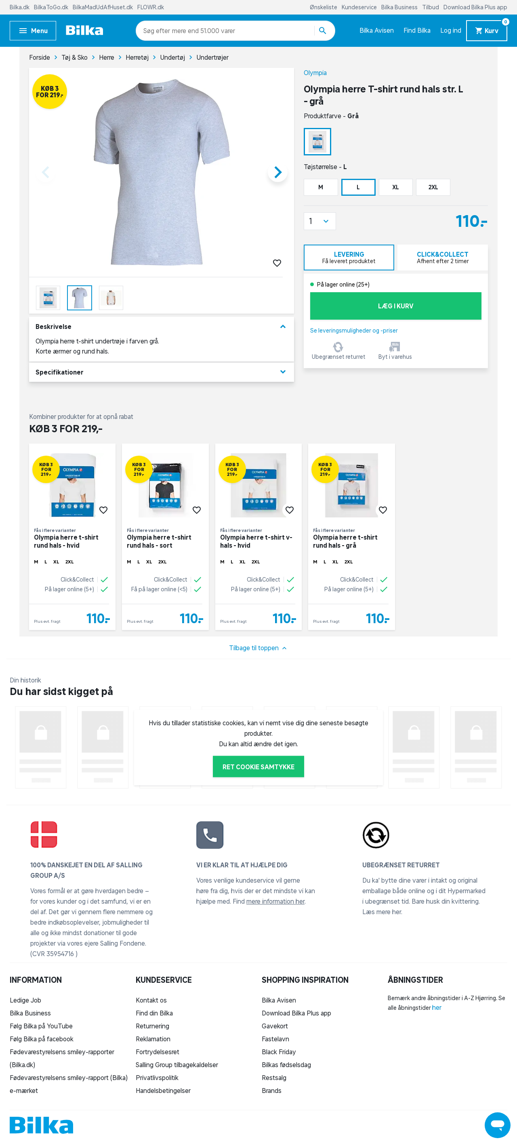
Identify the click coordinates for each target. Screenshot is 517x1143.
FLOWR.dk (150, 7)
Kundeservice (360, 7)
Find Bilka (417, 30)
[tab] (349, 257)
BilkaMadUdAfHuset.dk (103, 7)
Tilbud (431, 7)
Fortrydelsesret (157, 1051)
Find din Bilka (154, 1013)
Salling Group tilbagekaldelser (177, 1064)
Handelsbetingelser (163, 1090)
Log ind (450, 30)
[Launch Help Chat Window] (498, 1125)
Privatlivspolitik (157, 1077)
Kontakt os (151, 1000)
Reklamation (153, 1039)
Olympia (315, 72)
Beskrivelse (162, 327)
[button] (320, 221)
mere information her (275, 901)
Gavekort (275, 1026)
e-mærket (24, 1090)
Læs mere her (381, 911)
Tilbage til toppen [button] (258, 648)
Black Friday (279, 1051)
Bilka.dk (20, 7)
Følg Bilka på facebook (42, 1039)
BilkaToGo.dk (51, 7)
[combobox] (157, 30)
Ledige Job (25, 1000)
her (436, 1007)
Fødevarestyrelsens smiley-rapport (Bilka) (69, 1077)
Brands (272, 1090)
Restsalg (274, 1077)
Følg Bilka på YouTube (41, 1026)
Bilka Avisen (376, 30)
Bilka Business (400, 7)
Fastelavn (275, 1039)
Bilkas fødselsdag (286, 1064)
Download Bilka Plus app (475, 7)
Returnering (152, 1026)
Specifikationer (162, 372)
